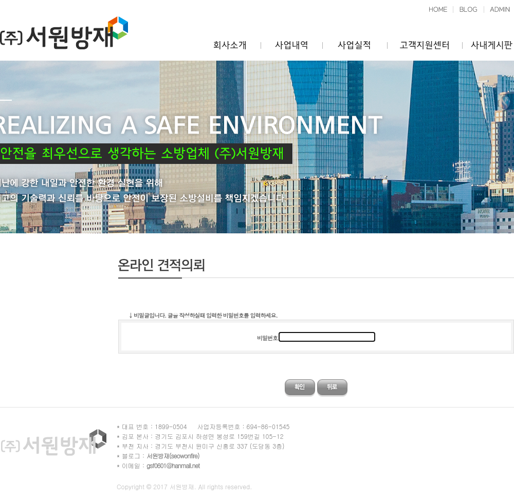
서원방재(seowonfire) (172, 455)
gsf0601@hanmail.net (172, 465)
